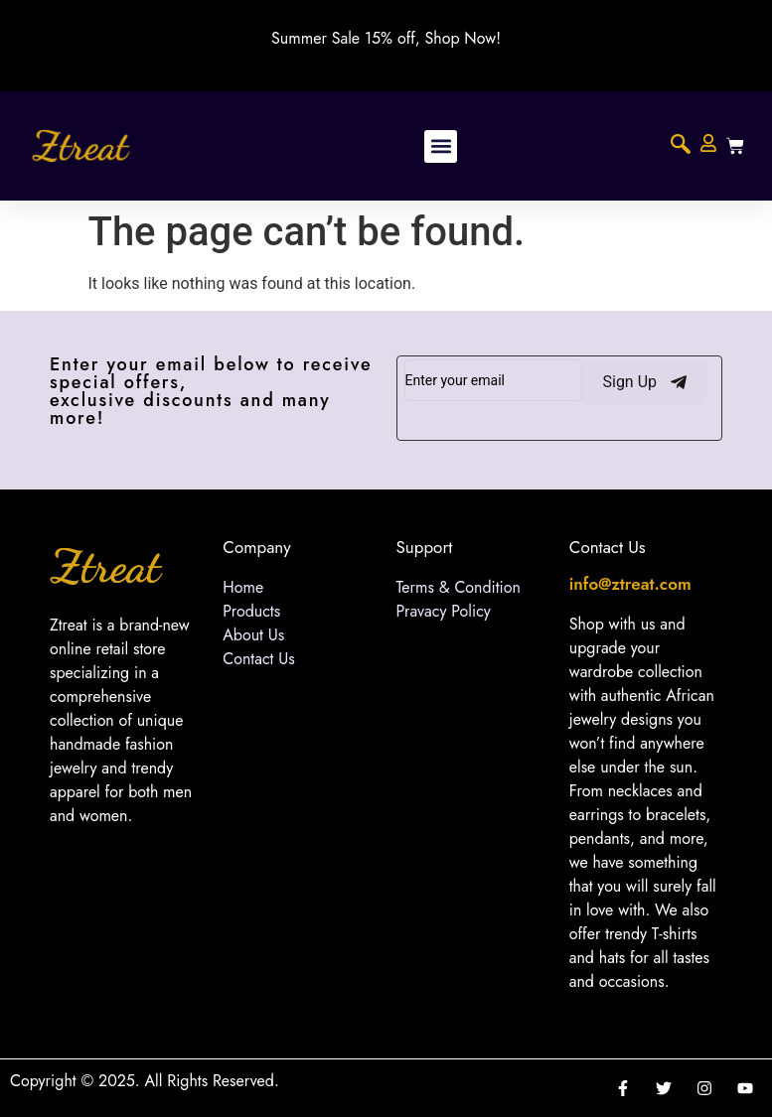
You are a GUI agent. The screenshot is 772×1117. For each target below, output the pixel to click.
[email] (493, 380)
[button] (440, 146)
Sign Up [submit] (644, 382)
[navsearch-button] (680, 146)
